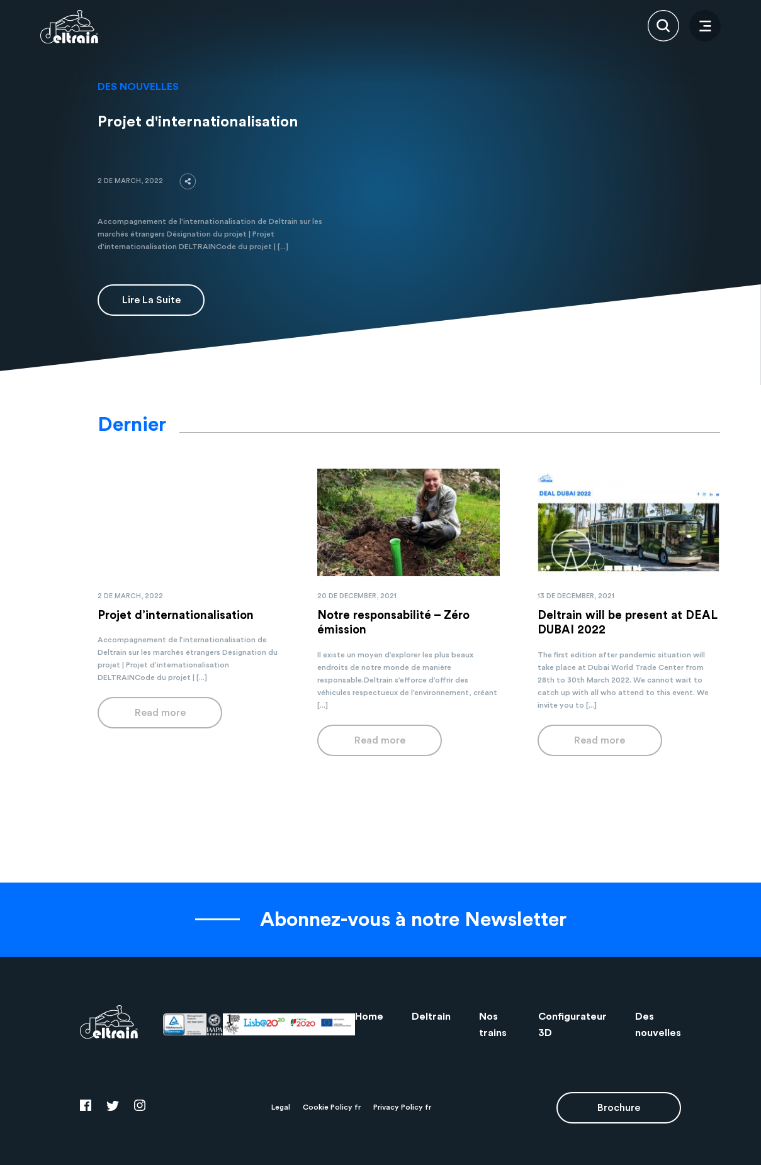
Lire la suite (151, 300)
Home (369, 1017)
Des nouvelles (658, 1025)
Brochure (618, 1108)
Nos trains (493, 1025)
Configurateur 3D (572, 1025)
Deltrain (431, 1017)
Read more (160, 713)
